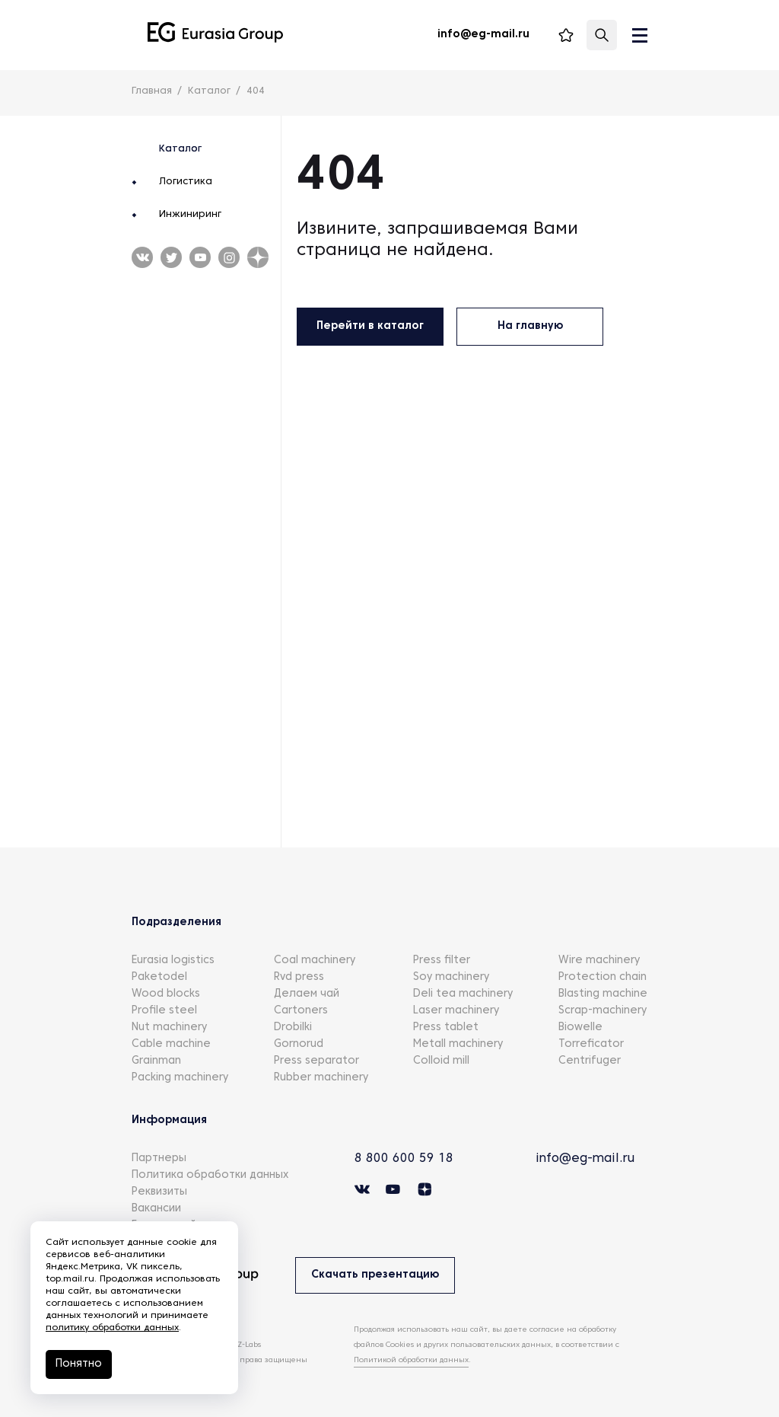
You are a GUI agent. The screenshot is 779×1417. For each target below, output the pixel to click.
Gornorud (298, 1044)
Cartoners (301, 1011)
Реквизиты (159, 1192)
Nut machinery (169, 1027)
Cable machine (171, 1044)
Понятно (79, 1364)
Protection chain (602, 977)
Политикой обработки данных (411, 1360)
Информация (169, 1120)
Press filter (441, 960)
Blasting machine (602, 994)
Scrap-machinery (602, 1011)
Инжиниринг (190, 214)
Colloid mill (441, 1061)
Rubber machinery (321, 1078)
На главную (530, 326)
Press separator (316, 1061)
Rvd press (299, 977)
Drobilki (293, 1027)
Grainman (156, 1061)
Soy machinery (451, 977)
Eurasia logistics (173, 960)
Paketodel (159, 977)
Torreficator (591, 1044)
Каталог (180, 149)
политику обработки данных (112, 1327)
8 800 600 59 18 (404, 1159)
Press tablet (446, 1027)
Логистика (185, 182)
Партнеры (159, 1158)
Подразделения (176, 922)
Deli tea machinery (463, 994)
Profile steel (164, 1011)
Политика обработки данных (210, 1175)
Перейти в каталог (370, 326)
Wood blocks (166, 994)
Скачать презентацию (375, 1275)
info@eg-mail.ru (585, 1159)
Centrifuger (589, 1061)
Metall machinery (458, 1044)
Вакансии (156, 1209)
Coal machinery (314, 960)
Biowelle (580, 1027)
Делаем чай (306, 994)
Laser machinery (456, 1011)
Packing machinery (180, 1078)
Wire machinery (599, 960)
